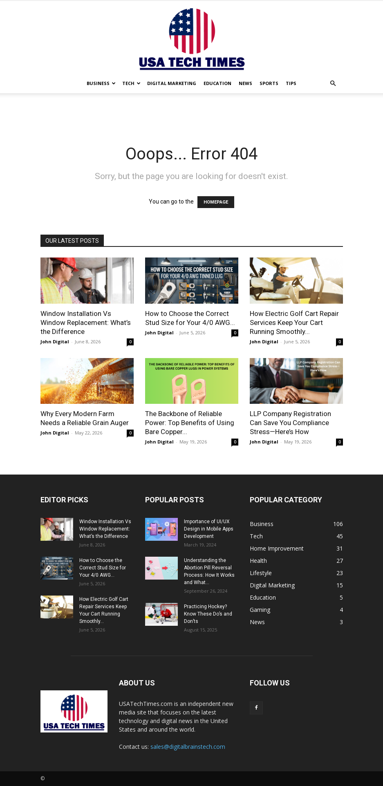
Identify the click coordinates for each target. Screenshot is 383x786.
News (245, 83)
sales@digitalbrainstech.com (187, 746)
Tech (131, 83)
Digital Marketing (171, 83)
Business (101, 83)
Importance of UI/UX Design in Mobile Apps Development (208, 529)
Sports (269, 83)
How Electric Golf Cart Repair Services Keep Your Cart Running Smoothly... (294, 322)
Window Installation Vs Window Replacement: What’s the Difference (85, 322)
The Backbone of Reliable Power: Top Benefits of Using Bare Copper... (189, 423)
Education (217, 83)
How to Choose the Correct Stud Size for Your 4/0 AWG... (102, 568)
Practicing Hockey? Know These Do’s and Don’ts (208, 614)
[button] (333, 83)
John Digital (54, 341)
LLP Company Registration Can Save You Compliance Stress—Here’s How (290, 423)
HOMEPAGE (216, 202)
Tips (291, 83)
